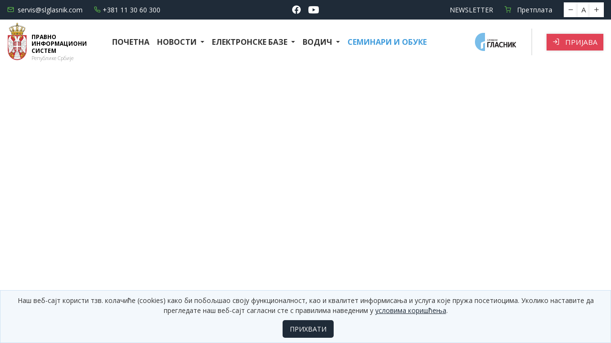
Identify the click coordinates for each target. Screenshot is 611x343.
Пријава (575, 42)
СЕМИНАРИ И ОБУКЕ (387, 42)
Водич (318, 42)
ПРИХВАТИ (308, 328)
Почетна (130, 42)
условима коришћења (410, 310)
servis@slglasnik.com (45, 9)
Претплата (528, 9)
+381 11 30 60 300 (127, 9)
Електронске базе (250, 42)
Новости (178, 42)
